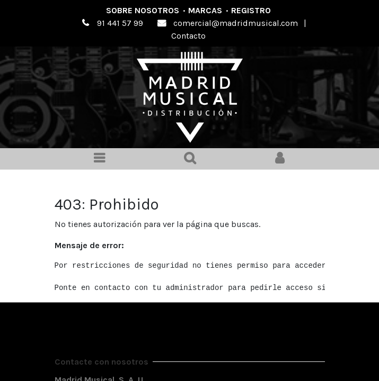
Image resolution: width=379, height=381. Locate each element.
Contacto (188, 36)
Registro (251, 10)
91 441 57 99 (120, 23)
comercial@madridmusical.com (235, 23)
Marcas (205, 10)
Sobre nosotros (142, 10)
